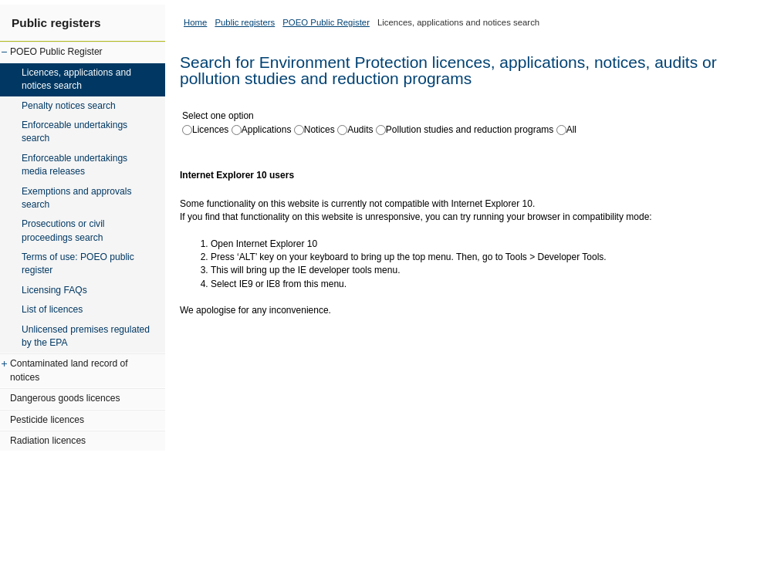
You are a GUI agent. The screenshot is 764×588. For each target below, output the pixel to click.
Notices (319, 129)
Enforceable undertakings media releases (74, 165)
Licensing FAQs (54, 290)
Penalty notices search (69, 105)
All (571, 129)
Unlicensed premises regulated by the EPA (86, 336)
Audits (360, 129)
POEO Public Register (56, 51)
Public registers (56, 22)
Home (195, 22)
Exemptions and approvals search (77, 198)
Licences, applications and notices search (76, 79)
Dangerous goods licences (65, 398)
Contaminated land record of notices (69, 370)
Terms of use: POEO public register (78, 263)
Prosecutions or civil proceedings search (63, 230)
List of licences (52, 309)
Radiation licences (48, 440)
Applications (267, 129)
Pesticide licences (47, 419)
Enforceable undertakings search (74, 132)
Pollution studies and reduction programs (469, 129)
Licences (210, 129)
